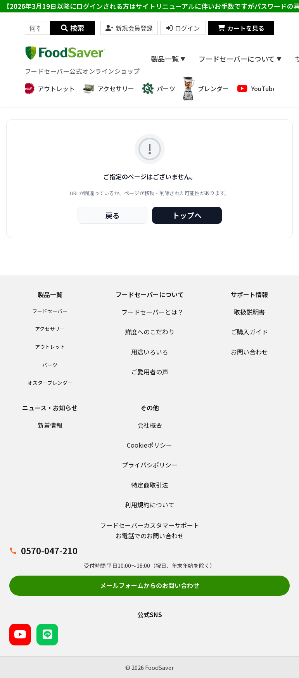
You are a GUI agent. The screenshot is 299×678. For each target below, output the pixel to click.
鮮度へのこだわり (150, 331)
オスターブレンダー (50, 382)
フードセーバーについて (240, 59)
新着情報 (50, 425)
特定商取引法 (149, 484)
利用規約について (150, 504)
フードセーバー (49, 311)
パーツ (49, 364)
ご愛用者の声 (149, 371)
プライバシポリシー (150, 464)
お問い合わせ (249, 351)
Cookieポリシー (149, 445)
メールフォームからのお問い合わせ (149, 585)
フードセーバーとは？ (152, 312)
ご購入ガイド (249, 331)
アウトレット (50, 346)
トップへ (187, 215)
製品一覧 (168, 59)
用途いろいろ (149, 351)
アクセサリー (50, 328)
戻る (112, 215)
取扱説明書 (249, 312)
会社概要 (149, 425)
